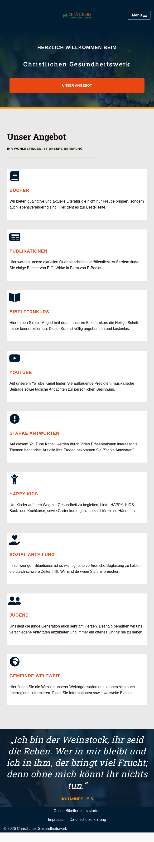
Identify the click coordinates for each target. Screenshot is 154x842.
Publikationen (29, 251)
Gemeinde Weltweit (35, 685)
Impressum (57, 829)
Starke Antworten (34, 434)
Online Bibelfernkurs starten (76, 820)
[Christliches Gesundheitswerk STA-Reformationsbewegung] (77, 15)
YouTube (21, 373)
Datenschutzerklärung (87, 829)
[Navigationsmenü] (139, 15)
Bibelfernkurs (29, 312)
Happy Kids (24, 495)
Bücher (19, 190)
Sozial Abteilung (32, 556)
